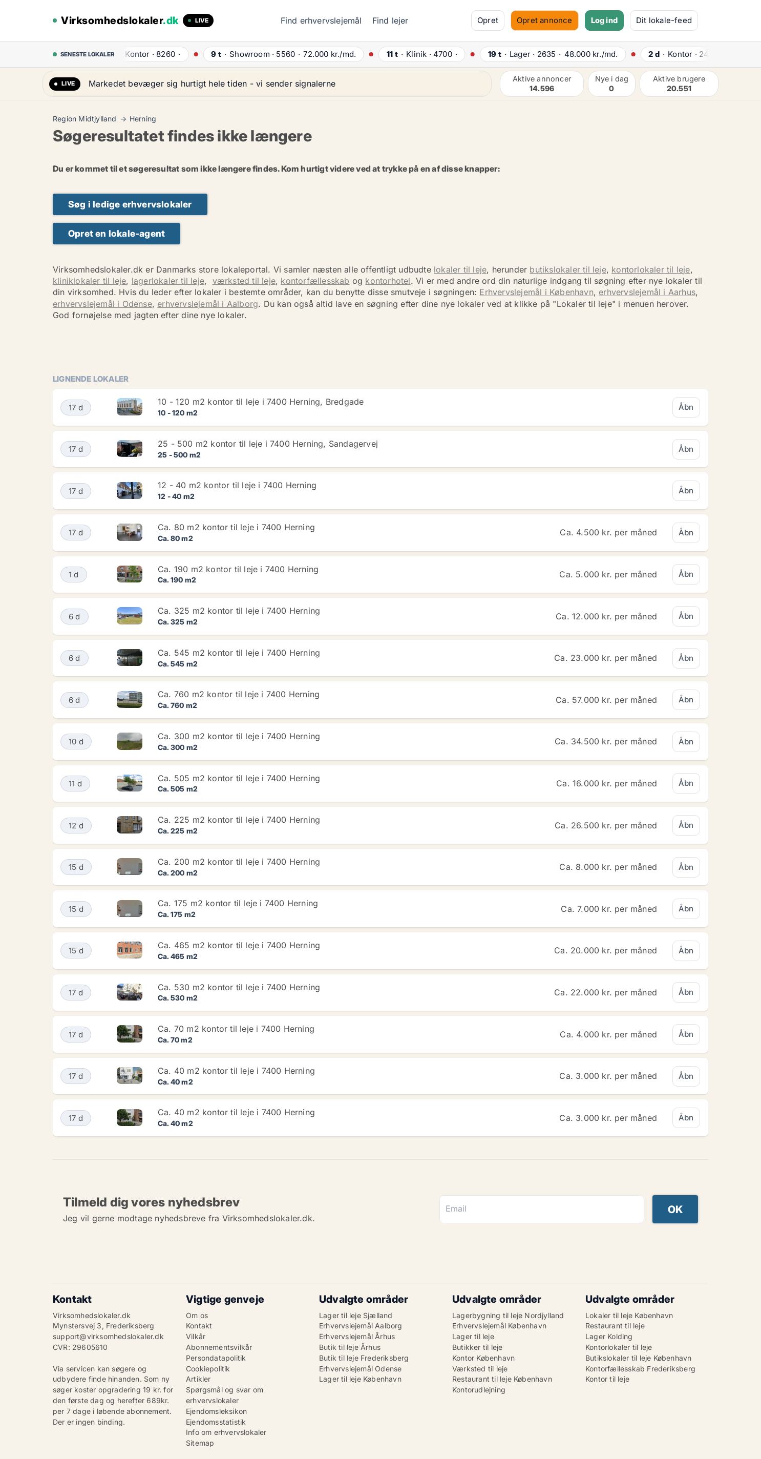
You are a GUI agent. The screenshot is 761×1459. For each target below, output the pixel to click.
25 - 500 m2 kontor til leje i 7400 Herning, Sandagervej (268, 444)
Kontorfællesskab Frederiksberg (640, 1368)
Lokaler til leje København (629, 1315)
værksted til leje (244, 281)
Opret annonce (545, 20)
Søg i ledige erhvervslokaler (130, 204)
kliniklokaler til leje (89, 281)
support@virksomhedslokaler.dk (108, 1336)
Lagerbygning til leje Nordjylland (508, 1315)
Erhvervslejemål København (499, 1325)
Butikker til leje (477, 1347)
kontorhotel (387, 281)
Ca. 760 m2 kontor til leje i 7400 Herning (239, 694)
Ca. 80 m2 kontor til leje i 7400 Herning (236, 527)
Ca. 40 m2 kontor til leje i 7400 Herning (236, 1071)
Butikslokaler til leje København (638, 1357)
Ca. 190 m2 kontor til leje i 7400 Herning (238, 569)
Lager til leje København (360, 1378)
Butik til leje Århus (349, 1347)
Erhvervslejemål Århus (357, 1336)
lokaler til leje (460, 269)
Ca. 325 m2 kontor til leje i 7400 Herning (239, 611)
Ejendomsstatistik (216, 1422)
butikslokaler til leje (568, 269)
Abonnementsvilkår (219, 1347)
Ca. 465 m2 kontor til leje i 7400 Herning (239, 945)
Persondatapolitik (216, 1357)
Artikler (198, 1378)
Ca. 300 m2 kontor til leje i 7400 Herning (239, 736)
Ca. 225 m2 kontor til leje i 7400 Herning (239, 820)
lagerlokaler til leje (168, 281)
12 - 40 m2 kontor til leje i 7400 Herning (237, 485)
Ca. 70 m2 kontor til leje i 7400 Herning (236, 1029)
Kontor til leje (607, 1378)
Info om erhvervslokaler (226, 1432)
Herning (143, 119)
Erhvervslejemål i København (536, 292)
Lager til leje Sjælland (356, 1315)
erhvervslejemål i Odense (102, 304)
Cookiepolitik (208, 1368)
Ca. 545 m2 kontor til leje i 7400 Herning (239, 653)
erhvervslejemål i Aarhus (647, 292)
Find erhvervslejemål (321, 20)
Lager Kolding (609, 1336)
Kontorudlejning (478, 1389)
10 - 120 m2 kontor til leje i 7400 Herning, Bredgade (261, 402)
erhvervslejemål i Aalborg (207, 304)
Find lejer (390, 20)
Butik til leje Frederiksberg (364, 1357)
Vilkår (195, 1336)
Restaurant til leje (615, 1325)
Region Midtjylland (85, 119)
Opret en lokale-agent (116, 233)
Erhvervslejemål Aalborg (361, 1325)
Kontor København (483, 1357)
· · (151, 54)
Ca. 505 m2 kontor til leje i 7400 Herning (239, 778)
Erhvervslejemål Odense (360, 1368)
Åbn (686, 407)
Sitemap (200, 1443)
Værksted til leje (480, 1368)
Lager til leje (473, 1336)
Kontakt (199, 1325)
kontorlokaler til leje (650, 269)
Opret (487, 20)
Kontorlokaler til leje (618, 1347)
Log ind (604, 20)
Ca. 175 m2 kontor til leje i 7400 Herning (238, 903)
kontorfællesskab (315, 281)
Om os (197, 1315)
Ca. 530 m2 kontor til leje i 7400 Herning (239, 987)
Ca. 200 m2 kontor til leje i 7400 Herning (239, 862)
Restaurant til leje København (502, 1378)
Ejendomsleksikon (216, 1411)
